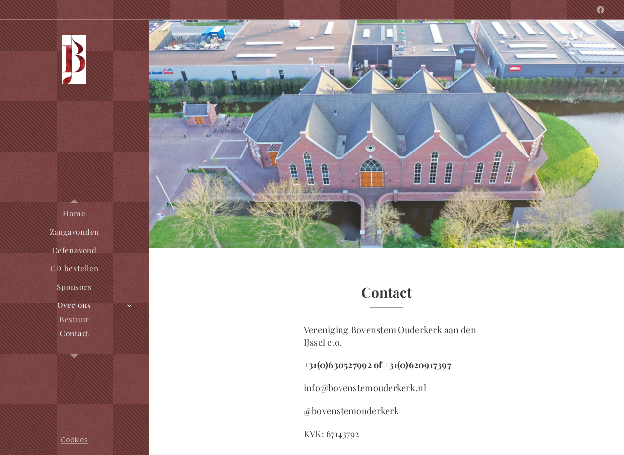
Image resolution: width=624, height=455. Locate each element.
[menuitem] (74, 213)
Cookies (74, 439)
